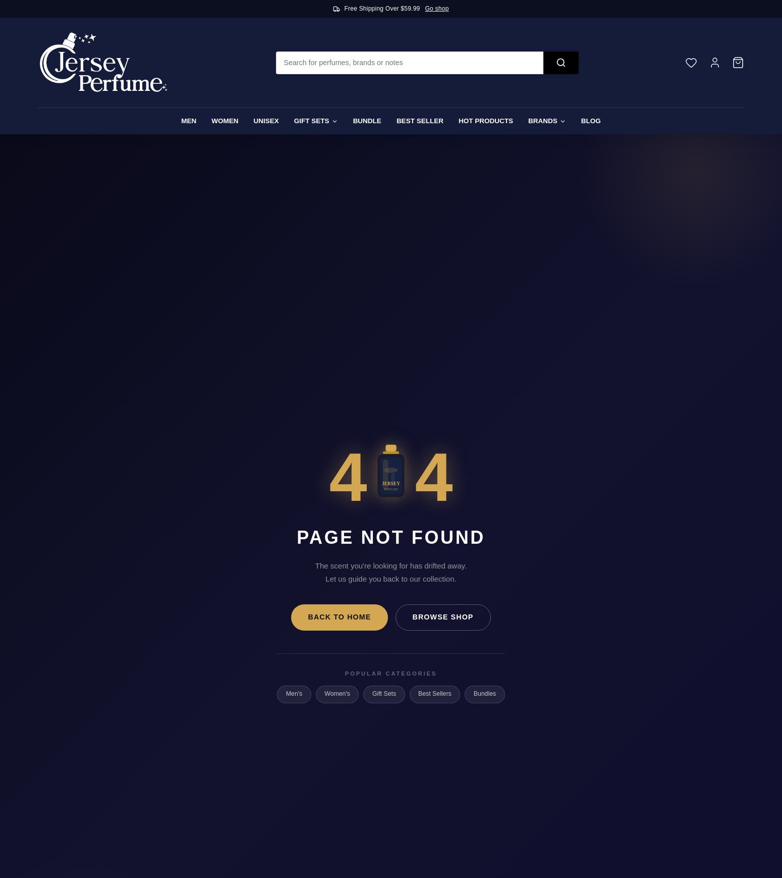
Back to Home (339, 617)
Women (224, 121)
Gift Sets (316, 121)
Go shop (437, 8)
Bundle (367, 121)
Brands (547, 121)
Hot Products (486, 121)
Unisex (266, 121)
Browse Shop (443, 617)
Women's (337, 693)
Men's (294, 693)
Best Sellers (435, 693)
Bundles (485, 693)
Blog (591, 121)
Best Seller (420, 121)
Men (188, 121)
